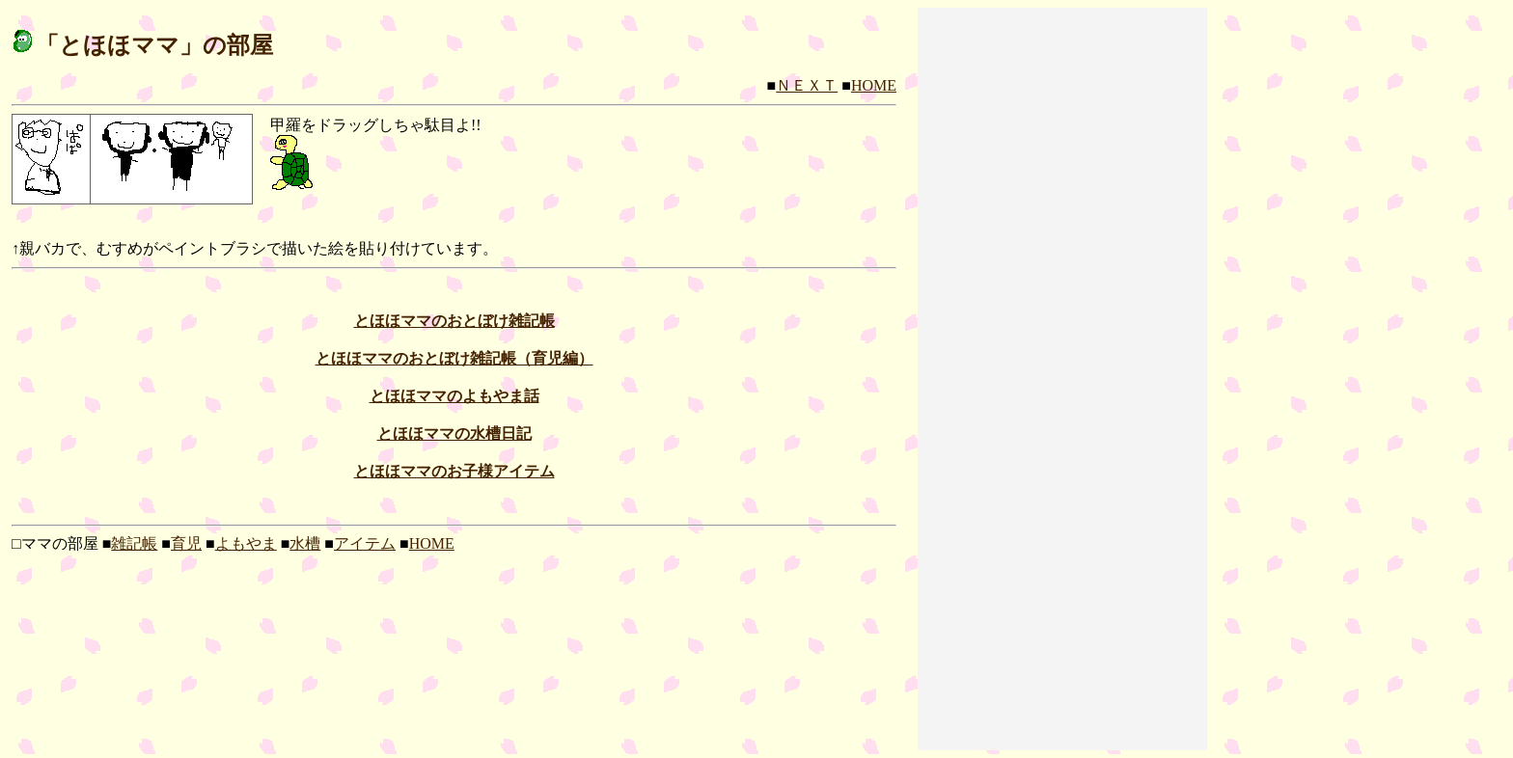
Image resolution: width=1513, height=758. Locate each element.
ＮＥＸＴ (807, 85)
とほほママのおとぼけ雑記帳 (454, 320)
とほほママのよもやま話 (454, 396)
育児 (186, 543)
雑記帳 (134, 543)
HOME (873, 85)
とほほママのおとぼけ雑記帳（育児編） (454, 358)
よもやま (246, 543)
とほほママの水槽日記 (454, 433)
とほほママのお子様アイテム (454, 471)
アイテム (365, 543)
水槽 (304, 543)
